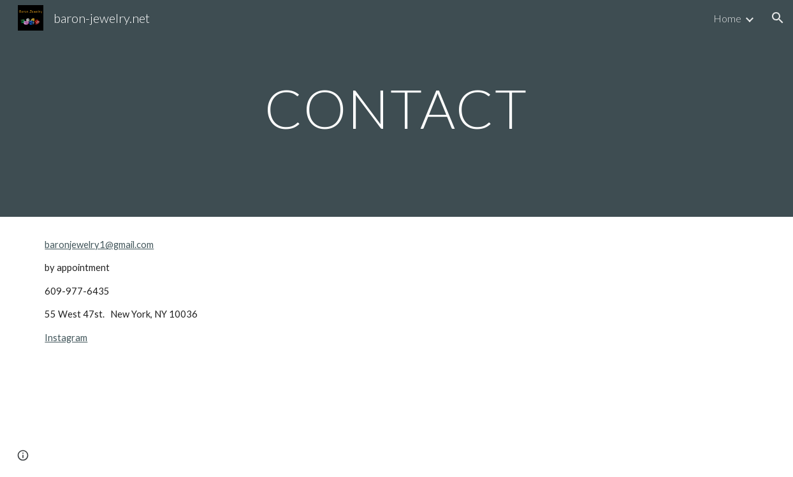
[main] (397, 108)
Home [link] (727, 18)
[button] (777, 18)
